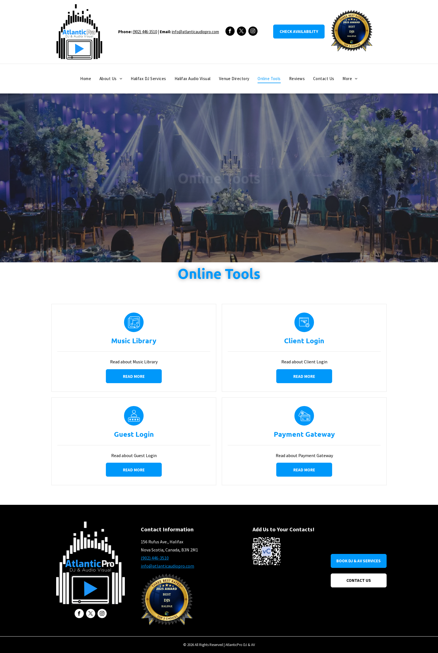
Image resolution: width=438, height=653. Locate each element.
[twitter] (241, 32)
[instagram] (253, 32)
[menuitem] (85, 78)
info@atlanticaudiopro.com (195, 31)
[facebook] (230, 32)
